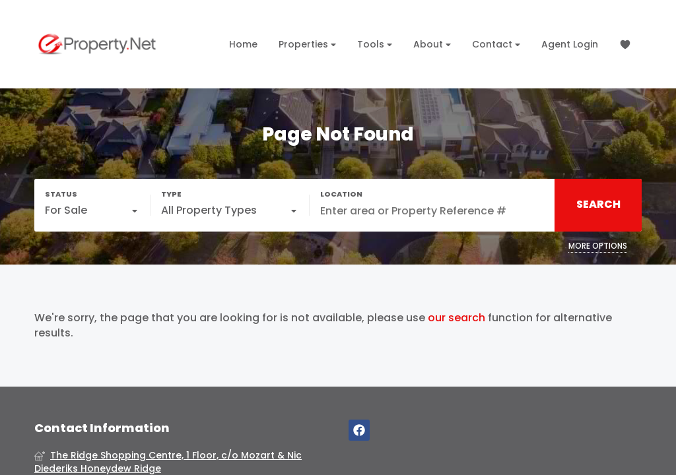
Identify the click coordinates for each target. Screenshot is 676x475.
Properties (307, 44)
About (432, 44)
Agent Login (569, 44)
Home (243, 44)
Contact (496, 44)
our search (456, 318)
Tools (374, 44)
